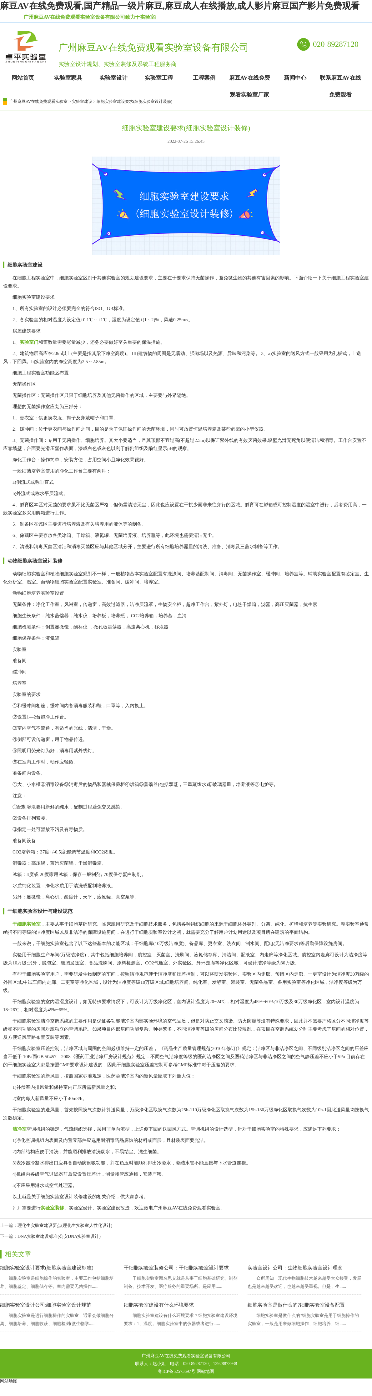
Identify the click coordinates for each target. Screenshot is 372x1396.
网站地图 (205, 1371)
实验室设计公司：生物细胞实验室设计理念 (295, 1267)
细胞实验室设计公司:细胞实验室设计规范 (45, 1305)
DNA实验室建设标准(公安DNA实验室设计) (59, 1236)
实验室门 (29, 342)
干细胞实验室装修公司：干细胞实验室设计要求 (176, 1267)
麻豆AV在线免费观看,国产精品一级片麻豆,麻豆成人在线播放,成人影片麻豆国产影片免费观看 (179, 6)
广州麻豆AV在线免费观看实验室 (38, 101)
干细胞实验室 (27, 924)
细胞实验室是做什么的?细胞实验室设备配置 (296, 1305)
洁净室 (20, 1129)
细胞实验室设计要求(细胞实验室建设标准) (46, 1267)
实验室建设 (82, 101)
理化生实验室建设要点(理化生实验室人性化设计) (65, 1225)
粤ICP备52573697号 (176, 1371)
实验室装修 (52, 1207)
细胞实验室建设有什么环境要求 (159, 1305)
